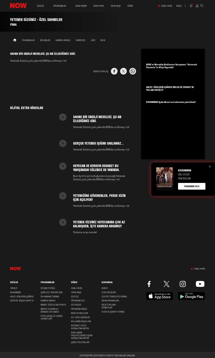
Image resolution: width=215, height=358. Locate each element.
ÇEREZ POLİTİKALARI (80, 342)
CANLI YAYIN (166, 6)
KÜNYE (105, 288)
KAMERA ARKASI (63, 40)
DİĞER (130, 6)
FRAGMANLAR (28, 40)
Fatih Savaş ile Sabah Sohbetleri (51, 317)
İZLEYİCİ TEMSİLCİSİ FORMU (114, 296)
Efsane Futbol (48, 288)
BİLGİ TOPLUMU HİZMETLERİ (109, 306)
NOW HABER (81, 5)
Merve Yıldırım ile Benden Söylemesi (50, 310)
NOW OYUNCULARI (79, 313)
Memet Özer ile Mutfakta (53, 304)
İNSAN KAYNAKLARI (110, 300)
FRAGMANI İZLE (191, 186)
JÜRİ (93, 40)
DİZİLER (40, 6)
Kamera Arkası (48, 300)
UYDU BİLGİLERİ (109, 292)
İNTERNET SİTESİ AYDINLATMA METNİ (80, 327)
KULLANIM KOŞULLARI (81, 321)
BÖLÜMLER (45, 40)
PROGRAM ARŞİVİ (79, 308)
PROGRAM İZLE (78, 300)
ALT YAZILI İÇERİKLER (80, 317)
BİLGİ (102, 40)
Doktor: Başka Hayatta (22, 300)
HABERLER (80, 40)
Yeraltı (13, 288)
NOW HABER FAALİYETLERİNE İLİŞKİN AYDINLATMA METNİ (81, 335)
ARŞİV (179, 6)
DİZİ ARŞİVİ (76, 304)
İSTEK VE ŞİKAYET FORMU (113, 311)
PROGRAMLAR (59, 6)
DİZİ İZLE (75, 296)
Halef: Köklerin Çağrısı (22, 296)
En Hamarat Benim (50, 296)
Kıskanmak (15, 292)
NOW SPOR (99, 5)
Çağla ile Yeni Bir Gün (51, 292)
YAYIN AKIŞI (116, 5)
